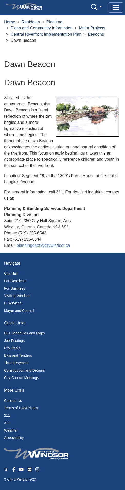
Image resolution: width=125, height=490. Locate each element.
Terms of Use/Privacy (21, 408)
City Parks (12, 348)
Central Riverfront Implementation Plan (46, 34)
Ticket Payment (16, 363)
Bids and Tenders (18, 355)
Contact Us (13, 401)
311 (7, 423)
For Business (14, 288)
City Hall (10, 273)
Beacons (96, 34)
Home (9, 22)
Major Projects (92, 28)
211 (7, 415)
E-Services (13, 303)
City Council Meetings (21, 378)
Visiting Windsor (17, 296)
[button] (96, 7)
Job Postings (14, 341)
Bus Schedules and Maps (24, 333)
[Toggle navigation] (116, 7)
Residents (31, 22)
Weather (11, 430)
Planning (54, 22)
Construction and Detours (24, 370)
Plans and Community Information (41, 28)
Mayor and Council (19, 311)
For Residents (15, 281)
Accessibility (14, 438)
